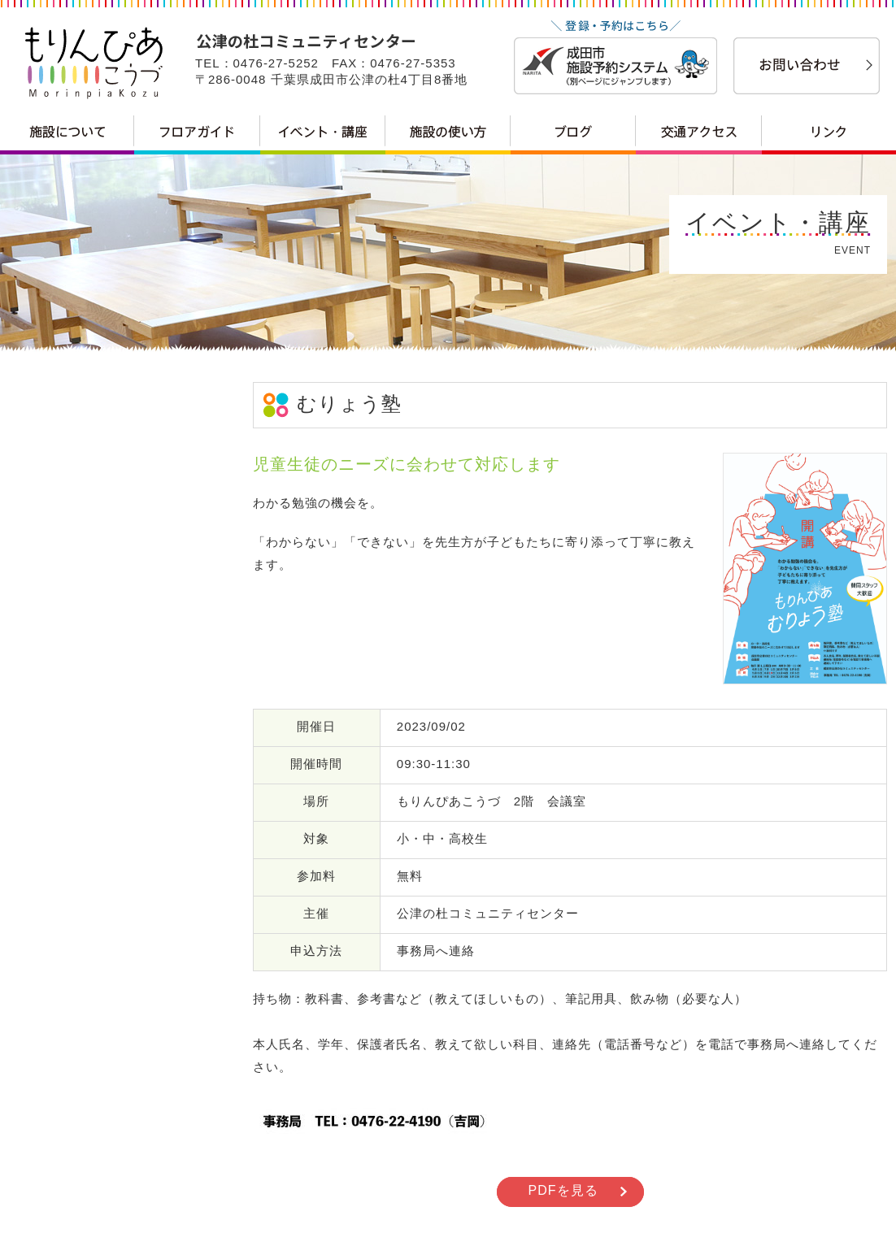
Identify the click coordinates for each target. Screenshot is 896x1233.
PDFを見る (563, 1190)
